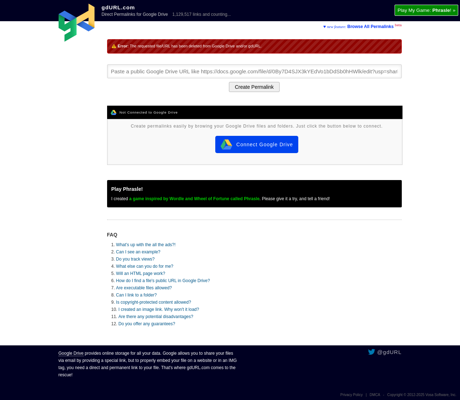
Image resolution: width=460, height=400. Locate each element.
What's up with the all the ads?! (146, 244)
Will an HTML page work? (140, 273)
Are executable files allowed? (144, 287)
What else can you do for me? (144, 266)
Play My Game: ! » (426, 10)
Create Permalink (254, 87)
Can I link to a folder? (136, 295)
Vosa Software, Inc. (441, 395)
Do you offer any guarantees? (147, 323)
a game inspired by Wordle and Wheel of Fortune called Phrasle (194, 198)
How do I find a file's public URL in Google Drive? (163, 280)
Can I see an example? (138, 251)
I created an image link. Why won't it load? (159, 309)
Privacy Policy (351, 395)
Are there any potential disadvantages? (156, 316)
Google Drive (71, 353)
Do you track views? (135, 259)
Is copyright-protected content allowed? (153, 302)
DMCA (375, 395)
